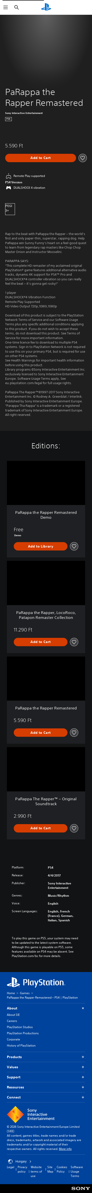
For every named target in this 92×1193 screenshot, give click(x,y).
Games (25, 993)
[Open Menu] (5, 7)
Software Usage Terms (77, 1171)
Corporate (13, 1039)
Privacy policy (22, 1169)
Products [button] (46, 1057)
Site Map (50, 1169)
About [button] (46, 1008)
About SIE (13, 1015)
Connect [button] (46, 1097)
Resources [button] (46, 1087)
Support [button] (46, 1077)
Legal (10, 1167)
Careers (12, 1021)
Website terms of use (36, 1171)
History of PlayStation (21, 1045)
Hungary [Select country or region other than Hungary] (20, 1161)
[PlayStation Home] (46, 7)
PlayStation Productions (23, 1033)
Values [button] (46, 1067)
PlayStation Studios (20, 1027)
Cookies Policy (62, 1169)
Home (11, 993)
